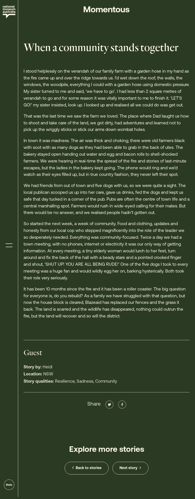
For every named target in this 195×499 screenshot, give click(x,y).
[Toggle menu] (9, 245)
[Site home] (9, 12)
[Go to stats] (9, 484)
